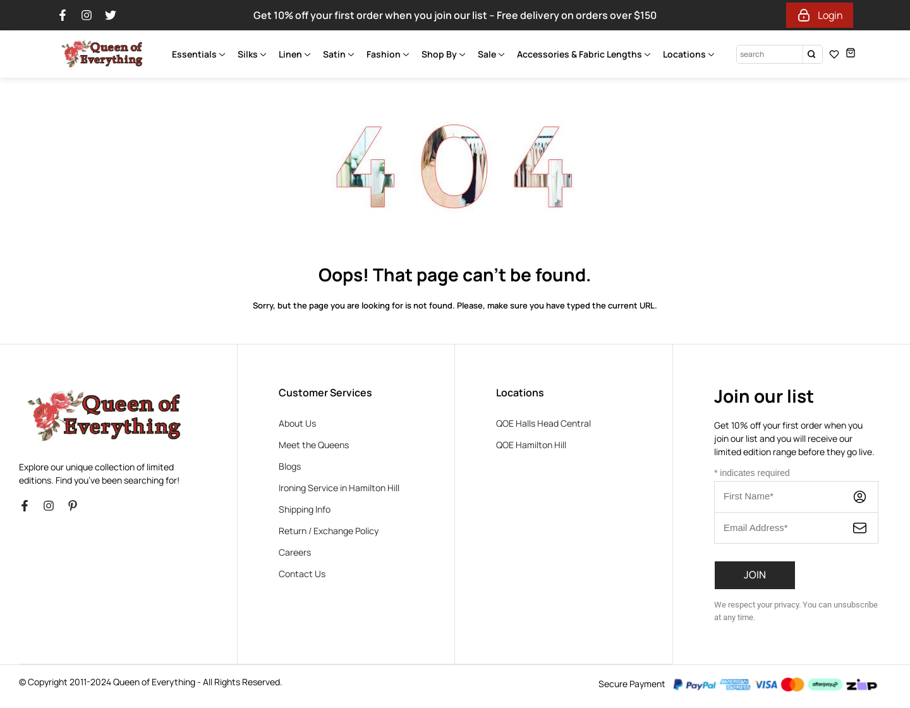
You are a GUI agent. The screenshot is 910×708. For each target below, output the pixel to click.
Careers (295, 552)
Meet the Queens (314, 445)
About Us (297, 423)
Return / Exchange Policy (329, 531)
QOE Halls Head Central (543, 423)
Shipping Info (305, 509)
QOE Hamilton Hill (531, 445)
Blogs (290, 466)
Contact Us (302, 574)
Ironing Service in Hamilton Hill (339, 488)
